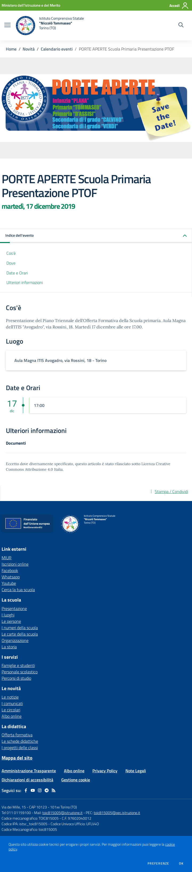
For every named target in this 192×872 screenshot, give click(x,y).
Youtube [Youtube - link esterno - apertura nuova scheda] (9, 583)
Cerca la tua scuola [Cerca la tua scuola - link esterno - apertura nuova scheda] (18, 589)
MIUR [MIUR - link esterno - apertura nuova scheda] (6, 557)
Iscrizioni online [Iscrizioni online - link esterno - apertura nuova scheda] (15, 564)
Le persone (11, 621)
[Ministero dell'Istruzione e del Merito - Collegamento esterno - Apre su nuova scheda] (31, 5)
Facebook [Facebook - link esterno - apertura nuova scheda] (10, 570)
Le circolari (11, 710)
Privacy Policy (104, 770)
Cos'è (11, 253)
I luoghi (8, 615)
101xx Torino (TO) (63, 807)
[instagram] (39, 790)
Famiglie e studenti (18, 665)
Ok (181, 863)
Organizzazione (15, 640)
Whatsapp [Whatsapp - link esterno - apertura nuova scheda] (11, 577)
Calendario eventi (57, 49)
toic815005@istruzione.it (62, 812)
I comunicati (12, 703)
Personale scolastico (20, 672)
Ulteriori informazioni (24, 282)
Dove (10, 263)
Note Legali (135, 770)
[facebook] (25, 790)
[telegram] (46, 790)
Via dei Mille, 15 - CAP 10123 (24, 807)
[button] (96, 235)
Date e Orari (17, 273)
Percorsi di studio (16, 678)
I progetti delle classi (20, 747)
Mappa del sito (17, 757)
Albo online (12, 716)
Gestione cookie (75, 780)
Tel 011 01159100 (16, 812)
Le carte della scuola (20, 634)
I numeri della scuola (20, 627)
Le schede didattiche (20, 741)
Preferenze (158, 863)
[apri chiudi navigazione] (7, 25)
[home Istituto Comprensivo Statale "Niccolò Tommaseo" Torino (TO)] (50, 25)
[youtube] (32, 790)
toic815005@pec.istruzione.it (117, 812)
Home (11, 49)
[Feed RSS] (53, 790)
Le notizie (10, 697)
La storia (9, 647)
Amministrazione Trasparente (29, 770)
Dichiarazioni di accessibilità (27, 780)
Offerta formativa (17, 735)
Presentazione (14, 608)
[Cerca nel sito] (181, 25)
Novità (29, 49)
